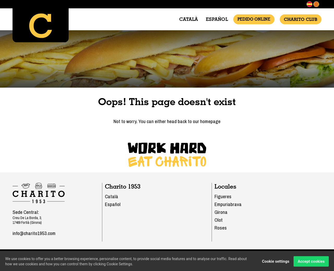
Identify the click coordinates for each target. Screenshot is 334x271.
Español (217, 19)
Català (188, 19)
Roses (220, 227)
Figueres (222, 196)
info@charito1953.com (34, 233)
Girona (221, 212)
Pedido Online (253, 19)
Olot (218, 219)
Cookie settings (275, 262)
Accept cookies (311, 262)
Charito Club (300, 19)
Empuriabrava (228, 204)
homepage (210, 121)
